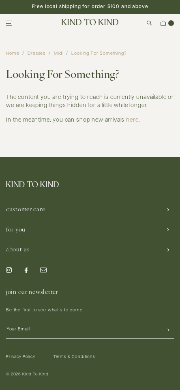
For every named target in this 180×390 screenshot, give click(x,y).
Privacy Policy (20, 357)
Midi (58, 53)
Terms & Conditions (74, 357)
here (132, 120)
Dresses (36, 53)
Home (12, 53)
